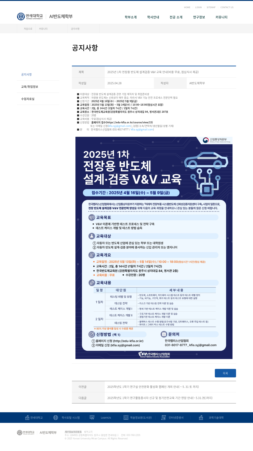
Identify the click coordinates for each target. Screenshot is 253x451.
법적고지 (88, 431)
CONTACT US (226, 7)
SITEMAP (211, 7)
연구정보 (199, 17)
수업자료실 (27, 99)
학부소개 (131, 17)
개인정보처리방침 (73, 431)
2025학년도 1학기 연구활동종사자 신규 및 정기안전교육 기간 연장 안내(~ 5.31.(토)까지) (160, 398)
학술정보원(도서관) (141, 417)
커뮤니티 (222, 17)
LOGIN (198, 7)
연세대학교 (36, 417)
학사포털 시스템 (71, 417)
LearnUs (106, 417)
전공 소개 (176, 17)
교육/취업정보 (29, 86)
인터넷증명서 (176, 417)
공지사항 (75, 28)
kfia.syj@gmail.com (119, 126)
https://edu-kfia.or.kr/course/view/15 (129, 122)
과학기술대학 (216, 417)
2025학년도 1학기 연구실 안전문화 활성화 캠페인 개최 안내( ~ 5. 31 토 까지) (153, 386)
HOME (187, 7)
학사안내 (153, 17)
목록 (225, 373)
